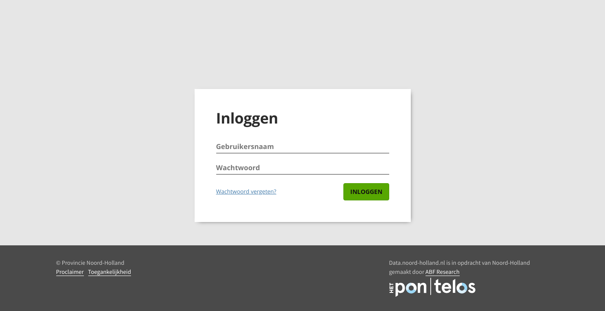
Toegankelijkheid (109, 272)
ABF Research (443, 272)
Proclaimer (70, 272)
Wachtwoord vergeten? (246, 191)
